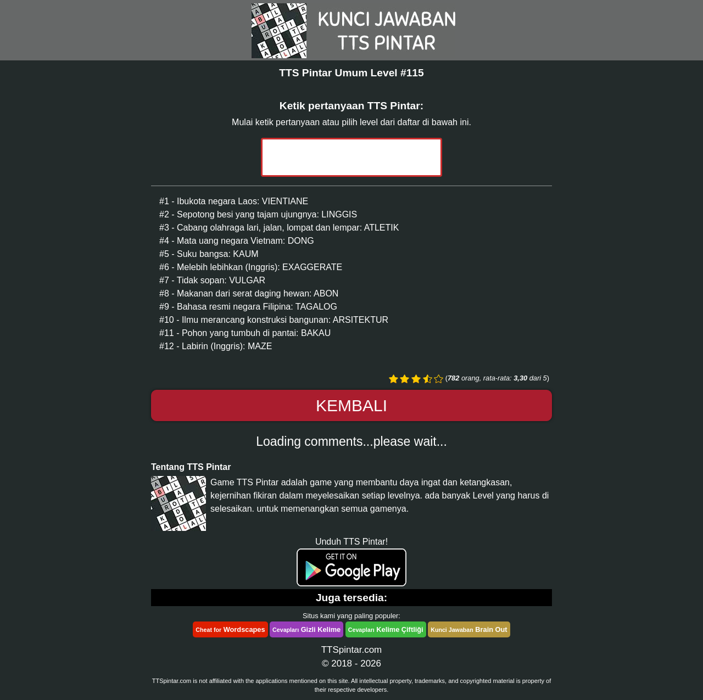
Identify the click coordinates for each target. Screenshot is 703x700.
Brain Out (469, 629)
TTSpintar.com (351, 650)
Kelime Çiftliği (385, 629)
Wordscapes (230, 629)
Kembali (351, 405)
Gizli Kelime (306, 629)
